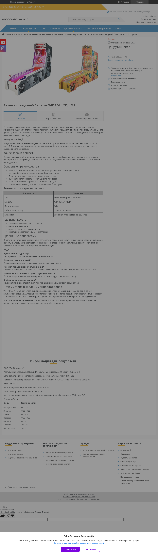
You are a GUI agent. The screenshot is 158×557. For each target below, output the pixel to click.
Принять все (70, 549)
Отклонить (91, 549)
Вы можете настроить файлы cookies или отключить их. (78, 543)
